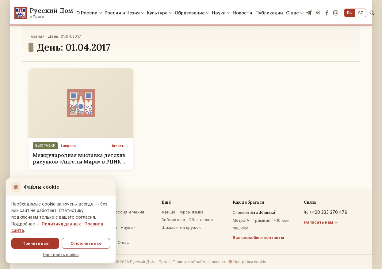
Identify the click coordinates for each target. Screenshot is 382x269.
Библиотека (173, 219)
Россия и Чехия (122, 12)
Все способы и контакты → (261, 237)
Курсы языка (191, 211)
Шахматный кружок (181, 227)
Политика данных (61, 223)
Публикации (269, 12)
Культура (157, 12)
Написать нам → (321, 222)
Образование (190, 12)
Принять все (35, 243)
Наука (219, 12)
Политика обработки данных (199, 261)
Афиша (168, 211)
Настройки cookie (247, 261)
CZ (360, 12)
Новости (242, 12)
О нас (292, 12)
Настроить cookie (61, 254)
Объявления (201, 219)
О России (86, 12)
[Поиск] (372, 13)
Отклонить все (86, 243)
